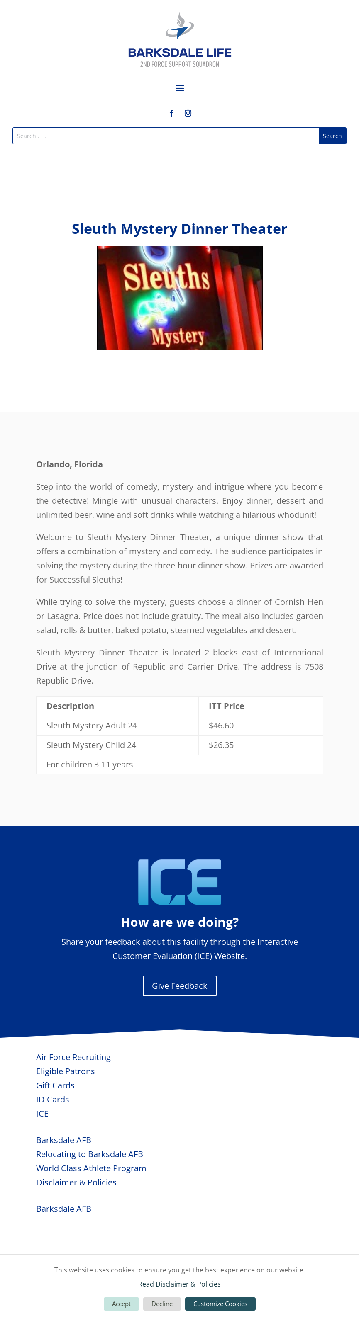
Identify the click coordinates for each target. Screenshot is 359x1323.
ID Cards (52, 1099)
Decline (162, 1303)
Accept (121, 1303)
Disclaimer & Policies (76, 1182)
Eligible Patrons (65, 1071)
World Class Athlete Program (91, 1168)
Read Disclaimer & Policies (179, 1284)
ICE (42, 1113)
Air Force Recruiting (73, 1057)
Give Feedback (180, 985)
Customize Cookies (220, 1303)
